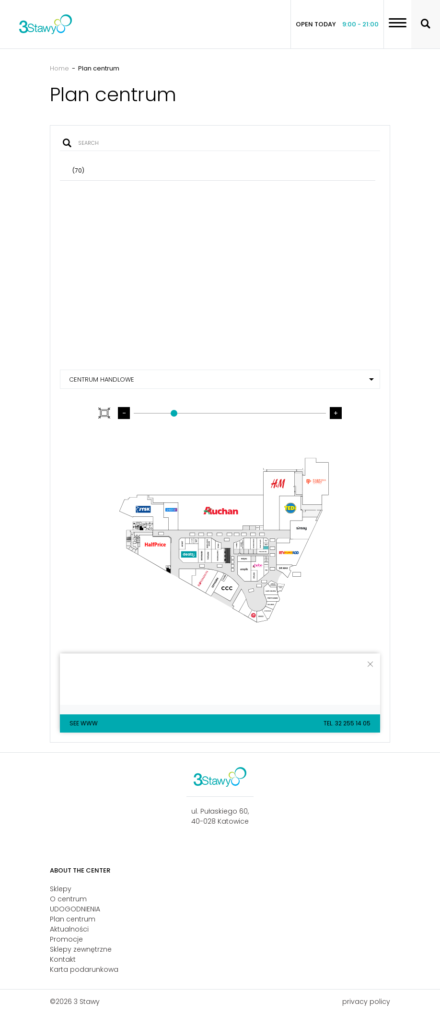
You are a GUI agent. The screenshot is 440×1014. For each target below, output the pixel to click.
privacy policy (366, 1001)
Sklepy (60, 889)
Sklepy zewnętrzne (81, 949)
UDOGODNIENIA (75, 909)
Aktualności (69, 929)
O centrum (68, 899)
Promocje (66, 939)
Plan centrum (72, 919)
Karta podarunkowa (84, 969)
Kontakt (63, 959)
